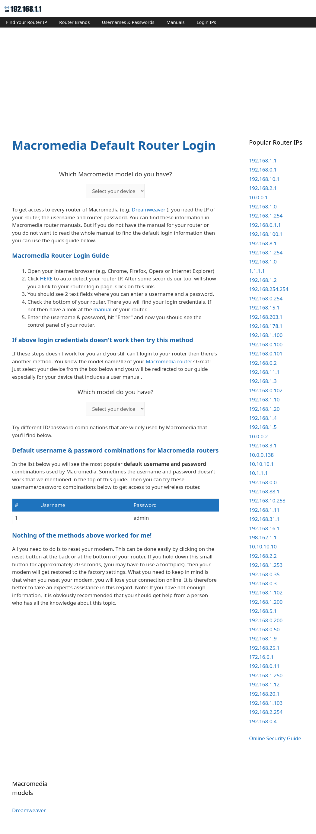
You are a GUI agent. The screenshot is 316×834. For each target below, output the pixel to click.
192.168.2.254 (265, 711)
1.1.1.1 (257, 270)
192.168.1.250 (265, 675)
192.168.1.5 (262, 427)
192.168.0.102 (265, 390)
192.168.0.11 (264, 665)
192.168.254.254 (268, 289)
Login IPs (206, 22)
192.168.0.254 (265, 298)
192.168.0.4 (262, 721)
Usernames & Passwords (128, 22)
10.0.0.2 (258, 436)
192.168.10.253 (267, 500)
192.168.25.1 (264, 647)
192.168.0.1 (262, 169)
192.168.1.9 (262, 638)
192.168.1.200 (265, 601)
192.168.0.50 (264, 629)
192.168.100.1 (265, 234)
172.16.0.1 (261, 656)
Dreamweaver (148, 209)
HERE (46, 278)
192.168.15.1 (264, 307)
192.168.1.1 (262, 160)
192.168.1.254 (265, 215)
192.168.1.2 (262, 279)
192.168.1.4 (262, 417)
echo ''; (115, 191)
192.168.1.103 (265, 702)
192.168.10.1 (264, 178)
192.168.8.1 (262, 243)
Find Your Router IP (26, 22)
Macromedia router (169, 361)
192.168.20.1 (264, 693)
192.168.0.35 (264, 574)
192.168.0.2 (262, 362)
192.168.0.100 (265, 344)
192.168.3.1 (262, 445)
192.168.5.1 (262, 610)
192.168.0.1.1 (265, 224)
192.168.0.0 (262, 482)
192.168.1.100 (265, 335)
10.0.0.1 (258, 197)
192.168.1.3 (262, 381)
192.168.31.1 (264, 518)
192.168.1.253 (265, 564)
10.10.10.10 (262, 546)
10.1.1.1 (258, 472)
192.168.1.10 (264, 399)
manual (102, 309)
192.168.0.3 (262, 583)
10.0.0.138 (261, 454)
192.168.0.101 (265, 353)
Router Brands (74, 22)
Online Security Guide (275, 738)
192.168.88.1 (264, 491)
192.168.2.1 (262, 188)
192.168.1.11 (264, 509)
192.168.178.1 (265, 325)
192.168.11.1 (264, 371)
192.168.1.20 (264, 408)
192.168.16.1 (264, 528)
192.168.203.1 (265, 316)
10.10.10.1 (261, 463)
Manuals (175, 22)
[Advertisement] (158, 77)
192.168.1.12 (264, 684)
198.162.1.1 (262, 537)
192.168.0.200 (265, 620)
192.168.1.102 (265, 592)
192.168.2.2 (262, 555)
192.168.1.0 (262, 206)
